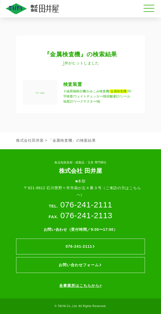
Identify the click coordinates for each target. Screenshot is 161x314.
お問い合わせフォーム (80, 265)
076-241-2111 (80, 246)
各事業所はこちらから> (80, 285)
